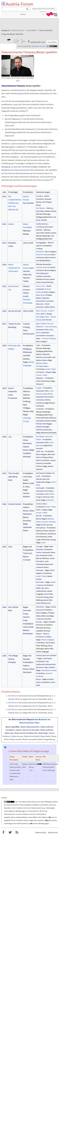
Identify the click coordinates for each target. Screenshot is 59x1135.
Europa (39, 622)
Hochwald (40, 488)
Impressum (53, 832)
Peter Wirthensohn (43, 603)
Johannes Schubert (43, 619)
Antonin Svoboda (43, 254)
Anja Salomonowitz (48, 670)
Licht (38, 345)
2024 (4, 607)
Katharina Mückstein (44, 429)
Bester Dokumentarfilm (30, 727)
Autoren (52, 805)
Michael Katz (41, 479)
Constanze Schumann (44, 227)
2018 (4, 345)
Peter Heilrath (41, 220)
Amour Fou (40, 286)
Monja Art (40, 384)
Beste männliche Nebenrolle (26, 733)
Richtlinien (12, 695)
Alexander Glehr (42, 329)
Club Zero (40, 607)
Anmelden (52, 42)
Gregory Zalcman (43, 497)
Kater (38, 338)
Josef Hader (47, 658)
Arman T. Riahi (41, 375)
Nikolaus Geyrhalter (44, 357)
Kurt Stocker (28, 203)
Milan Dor (27, 274)
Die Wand (40, 251)
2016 (4, 311)
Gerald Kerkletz (47, 282)
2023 (4, 546)
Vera (10, 546)
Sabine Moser (50, 307)
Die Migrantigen (42, 366)
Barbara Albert (42, 363)
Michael (39, 230)
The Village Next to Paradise (13, 658)
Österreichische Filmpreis (23, 719)
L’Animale (40, 409)
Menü (23, 14)
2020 (4, 436)
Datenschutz (40, 832)
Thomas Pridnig (42, 597)
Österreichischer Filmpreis (13, 85)
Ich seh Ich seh (14, 311)
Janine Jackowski (43, 552)
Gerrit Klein (48, 594)
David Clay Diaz (47, 525)
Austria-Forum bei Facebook (3, 832)
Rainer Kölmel (50, 257)
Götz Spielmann (42, 273)
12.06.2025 (44, 805)
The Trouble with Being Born (13, 476)
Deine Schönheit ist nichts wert (14, 267)
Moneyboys (40, 528)
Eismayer (39, 570)
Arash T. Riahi (50, 369)
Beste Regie (43, 733)
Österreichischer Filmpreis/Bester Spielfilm (22, 805)
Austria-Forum (19, 4)
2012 (4, 224)
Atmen (11, 224)
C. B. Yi (43, 542)
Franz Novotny (50, 326)
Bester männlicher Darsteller (27, 730)
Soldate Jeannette (43, 276)
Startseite (3, 4)
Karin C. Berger (46, 314)
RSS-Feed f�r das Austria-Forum (17, 832)
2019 (4, 388)
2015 (4, 286)
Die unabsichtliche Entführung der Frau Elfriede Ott (14, 203)
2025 (4, 655)
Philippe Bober (47, 457)
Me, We (39, 515)
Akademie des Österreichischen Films (17, 170)
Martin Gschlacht (42, 460)
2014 (4, 264)
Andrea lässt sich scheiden (46, 655)
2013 (4, 242)
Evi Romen (50, 500)
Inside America (42, 224)
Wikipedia (48, 802)
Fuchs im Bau (41, 504)
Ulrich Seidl (28, 242)
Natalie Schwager (42, 426)
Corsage (39, 546)
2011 (4, 196)
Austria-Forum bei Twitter (10, 832)
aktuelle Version (39, 46)
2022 (4, 504)
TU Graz (52, 14)
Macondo (39, 304)
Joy (9, 436)
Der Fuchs (40, 582)
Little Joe (40, 451)
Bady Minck (40, 295)
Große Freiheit (14, 504)
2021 (4, 473)
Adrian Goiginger (47, 640)
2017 (4, 323)
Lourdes (39, 196)
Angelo (39, 388)
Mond (38, 679)
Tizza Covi (27, 553)
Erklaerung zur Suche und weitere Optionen (43, 9)
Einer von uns (41, 311)
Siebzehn (39, 378)
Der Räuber (40, 208)
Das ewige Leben (42, 317)
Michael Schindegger (44, 424)
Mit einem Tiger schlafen (45, 667)
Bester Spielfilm (13, 727)
